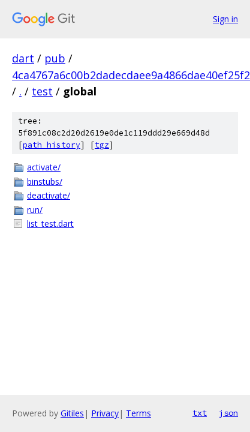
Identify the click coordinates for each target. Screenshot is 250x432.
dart (23, 58)
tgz (102, 145)
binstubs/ (44, 181)
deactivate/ (48, 195)
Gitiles (72, 413)
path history (51, 145)
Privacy (105, 413)
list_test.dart (50, 223)
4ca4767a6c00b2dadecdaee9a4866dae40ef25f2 (131, 75)
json (228, 412)
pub (54, 58)
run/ (35, 209)
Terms (138, 413)
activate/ (44, 167)
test (42, 91)
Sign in (225, 19)
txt (199, 412)
